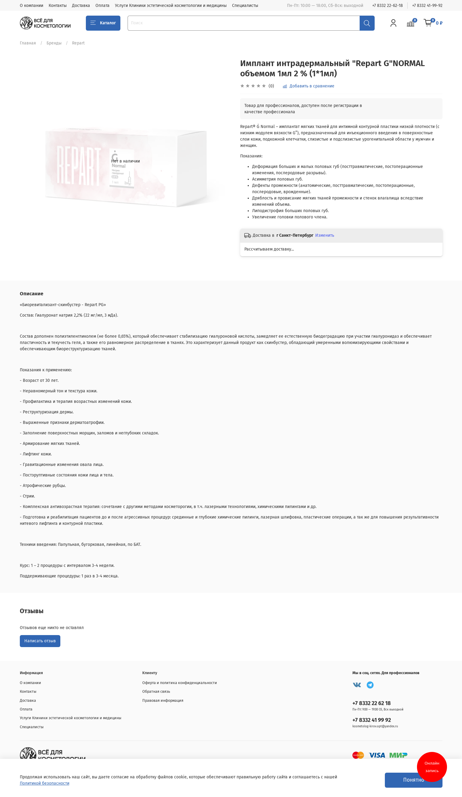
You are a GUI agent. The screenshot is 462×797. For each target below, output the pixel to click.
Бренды (54, 43)
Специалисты (245, 5)
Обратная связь (156, 691)
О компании (31, 5)
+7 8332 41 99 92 (371, 720)
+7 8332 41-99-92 (427, 5)
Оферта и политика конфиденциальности (179, 682)
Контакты (58, 5)
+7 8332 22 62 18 (371, 703)
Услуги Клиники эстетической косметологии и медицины (171, 5)
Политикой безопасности (44, 783)
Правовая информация (162, 700)
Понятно (413, 780)
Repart (78, 43)
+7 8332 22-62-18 (387, 5)
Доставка (81, 5)
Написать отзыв (40, 640)
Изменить (324, 235)
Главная (28, 43)
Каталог (103, 23)
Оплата (102, 5)
